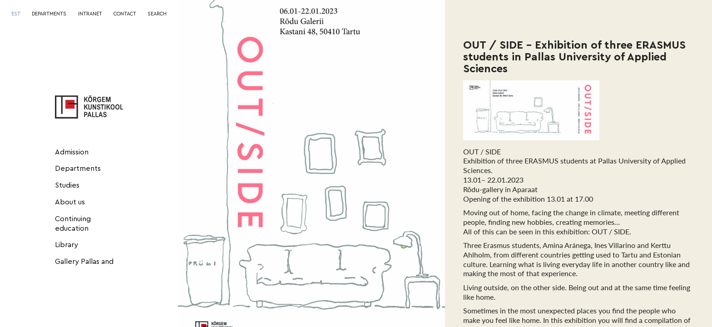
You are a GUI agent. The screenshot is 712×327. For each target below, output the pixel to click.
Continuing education (73, 223)
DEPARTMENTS (49, 13)
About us (70, 202)
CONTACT (125, 13)
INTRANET (90, 13)
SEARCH (157, 13)
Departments (78, 168)
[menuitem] (15, 14)
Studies (67, 185)
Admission (72, 152)
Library (66, 244)
